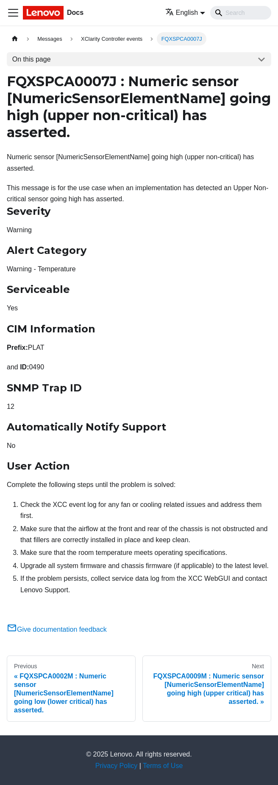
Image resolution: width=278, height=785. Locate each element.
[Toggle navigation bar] (13, 12)
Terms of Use (163, 765)
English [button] (181, 12)
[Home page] (15, 38)
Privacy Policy (116, 765)
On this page (31, 59)
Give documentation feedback (57, 629)
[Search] (240, 13)
